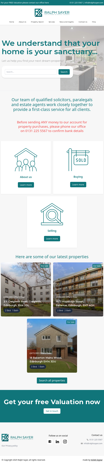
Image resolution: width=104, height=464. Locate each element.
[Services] (52, 22)
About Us (22, 22)
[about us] (22, 22)
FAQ (94, 22)
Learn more (26, 184)
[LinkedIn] (57, 441)
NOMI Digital (96, 460)
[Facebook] (50, 441)
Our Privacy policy (10, 445)
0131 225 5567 (76, 2)
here (47, 2)
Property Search (37, 22)
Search (64, 71)
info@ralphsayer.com (93, 2)
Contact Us (83, 22)
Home (11, 22)
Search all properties (52, 380)
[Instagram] (65, 441)
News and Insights (67, 22)
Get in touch (52, 411)
